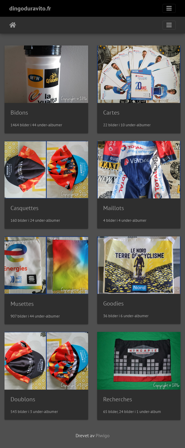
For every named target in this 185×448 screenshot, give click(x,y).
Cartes (111, 112)
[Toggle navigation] (169, 8)
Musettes (22, 304)
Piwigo (103, 435)
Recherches (117, 399)
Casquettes (24, 208)
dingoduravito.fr (30, 8)
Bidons (19, 112)
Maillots (113, 208)
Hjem (12, 25)
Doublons (22, 399)
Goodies (113, 303)
